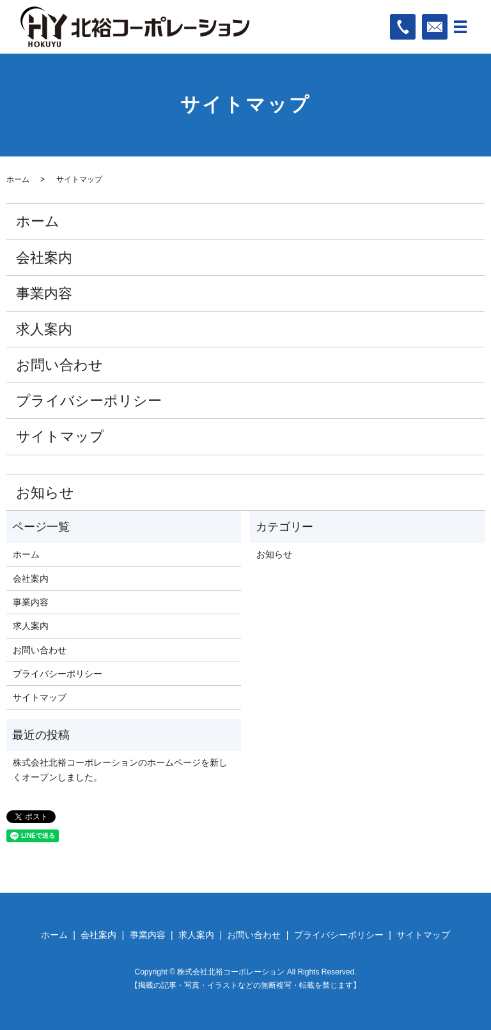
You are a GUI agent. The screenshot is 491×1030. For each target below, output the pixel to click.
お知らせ (45, 493)
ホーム (17, 179)
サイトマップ (60, 436)
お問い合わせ (59, 365)
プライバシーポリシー (89, 401)
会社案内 (44, 258)
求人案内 (44, 329)
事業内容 (44, 293)
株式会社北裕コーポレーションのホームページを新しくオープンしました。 (120, 769)
